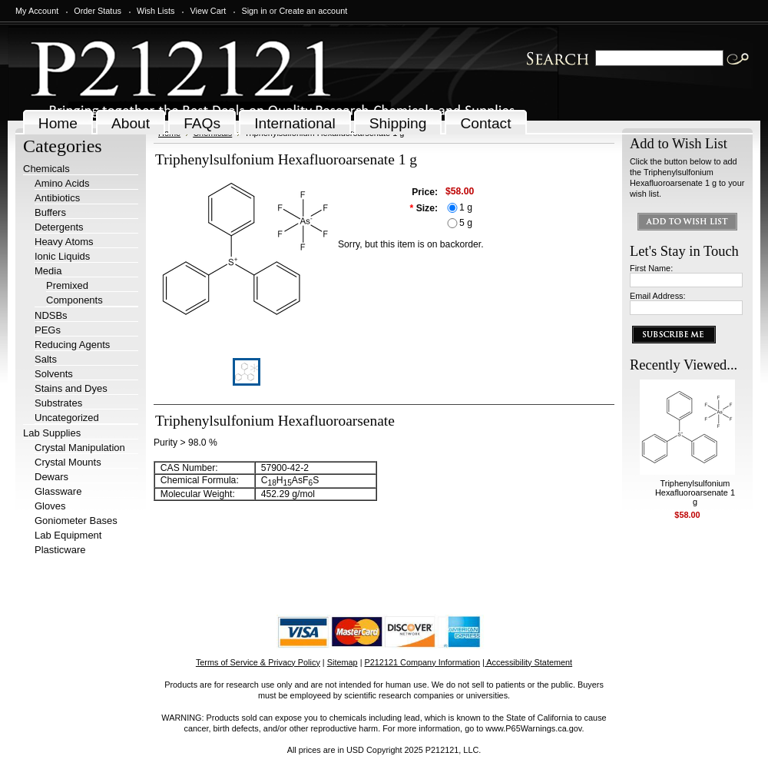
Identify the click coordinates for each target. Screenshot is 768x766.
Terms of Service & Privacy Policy (258, 662)
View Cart (208, 10)
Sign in (253, 10)
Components (74, 300)
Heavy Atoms (64, 241)
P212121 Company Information (423, 662)
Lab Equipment (68, 535)
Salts (46, 359)
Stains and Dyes (71, 388)
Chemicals (46, 168)
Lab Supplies (52, 433)
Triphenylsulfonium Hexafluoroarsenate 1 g (695, 492)
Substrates (58, 403)
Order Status (97, 10)
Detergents (59, 227)
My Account (36, 10)
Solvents (54, 374)
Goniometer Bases (76, 520)
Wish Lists (156, 10)
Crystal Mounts (68, 462)
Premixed (67, 285)
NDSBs (51, 315)
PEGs (48, 330)
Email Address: (658, 295)
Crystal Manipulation (80, 447)
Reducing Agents (72, 344)
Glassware (58, 491)
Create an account (313, 10)
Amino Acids (62, 183)
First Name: (651, 268)
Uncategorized (67, 417)
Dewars (51, 476)
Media (48, 271)
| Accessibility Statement (527, 662)
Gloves (50, 506)
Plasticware (60, 549)
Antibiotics (57, 198)
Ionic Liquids (62, 256)
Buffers (50, 212)
